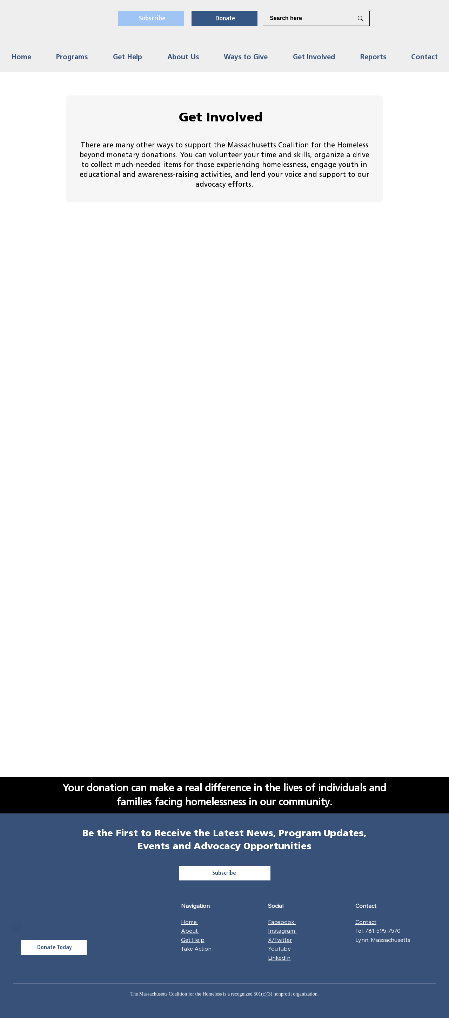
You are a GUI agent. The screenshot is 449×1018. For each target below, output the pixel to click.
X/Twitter (280, 939)
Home (189, 921)
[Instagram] (382, 18)
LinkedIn (279, 957)
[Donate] (224, 18)
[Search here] (306, 18)
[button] (72, 57)
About (190, 930)
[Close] (16, 927)
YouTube (279, 948)
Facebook (282, 921)
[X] (406, 18)
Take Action (196, 948)
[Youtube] (431, 18)
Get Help (193, 939)
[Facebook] (394, 18)
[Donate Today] (54, 947)
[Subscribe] (151, 18)
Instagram (282, 930)
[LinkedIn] (419, 18)
